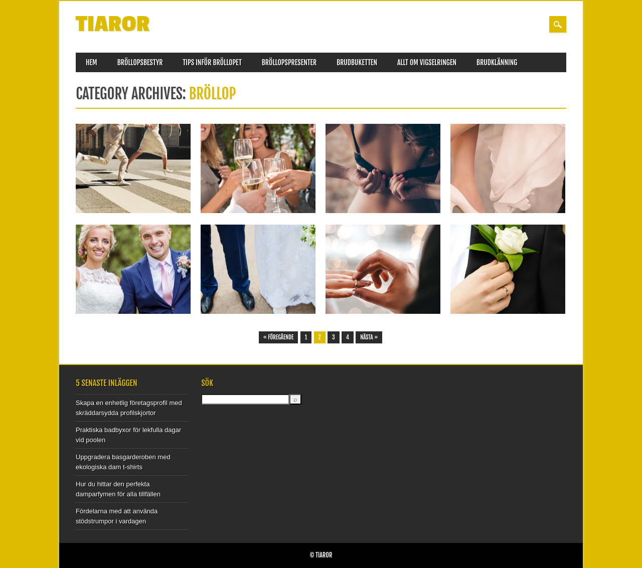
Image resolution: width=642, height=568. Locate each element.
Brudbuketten (357, 62)
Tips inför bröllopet (212, 62)
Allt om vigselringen (426, 62)
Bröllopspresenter (289, 62)
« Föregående (278, 337)
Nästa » (369, 337)
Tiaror (113, 24)
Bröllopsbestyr (140, 62)
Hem (91, 62)
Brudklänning (496, 62)
